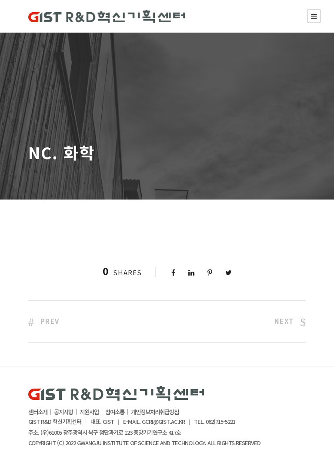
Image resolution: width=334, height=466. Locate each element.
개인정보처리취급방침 (155, 412)
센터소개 (37, 412)
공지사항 (63, 412)
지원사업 (89, 412)
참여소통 (114, 412)
